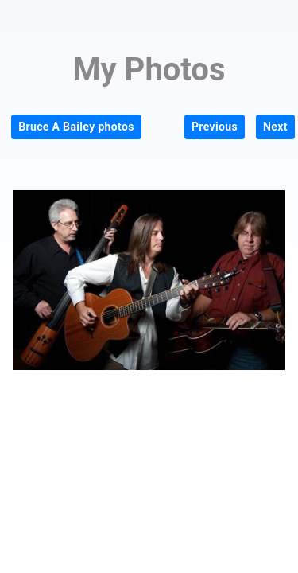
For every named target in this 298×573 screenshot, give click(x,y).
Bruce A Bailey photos (76, 126)
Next (275, 126)
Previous (215, 126)
